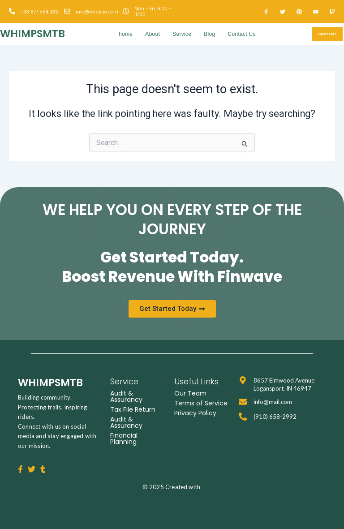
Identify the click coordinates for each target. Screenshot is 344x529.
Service (181, 34)
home (126, 34)
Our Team (190, 393)
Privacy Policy (195, 413)
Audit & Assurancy (126, 396)
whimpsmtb (32, 33)
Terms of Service (201, 403)
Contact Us (242, 34)
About (152, 34)
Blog (209, 34)
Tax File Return (132, 409)
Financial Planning (124, 438)
